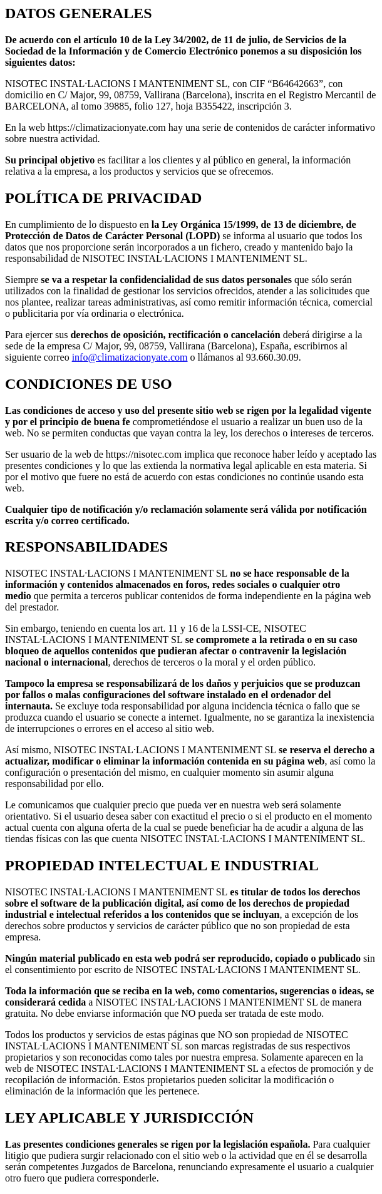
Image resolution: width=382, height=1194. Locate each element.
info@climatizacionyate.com (130, 357)
